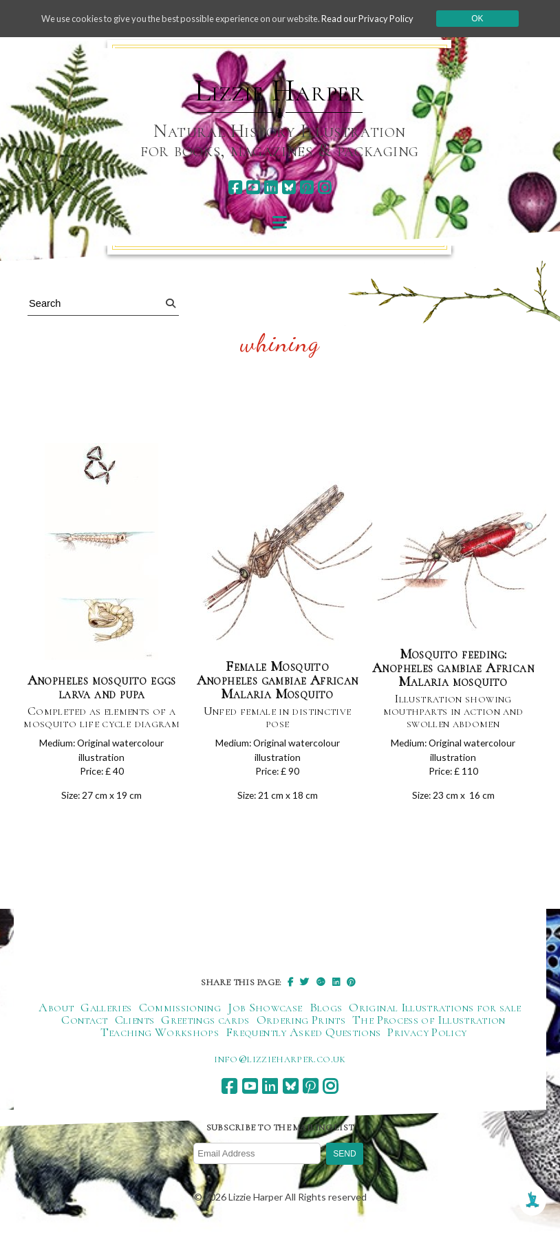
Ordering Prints (301, 1026)
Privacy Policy (426, 1038)
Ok (499, 18)
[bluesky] (288, 187)
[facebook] (234, 187)
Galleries (105, 1014)
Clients (135, 1026)
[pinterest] (306, 187)
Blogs (326, 1014)
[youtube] (252, 187)
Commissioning (180, 1014)
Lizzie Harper (280, 90)
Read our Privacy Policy (385, 18)
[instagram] (324, 187)
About (56, 1014)
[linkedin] (270, 187)
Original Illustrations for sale (435, 1014)
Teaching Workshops (159, 1038)
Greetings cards (205, 1026)
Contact (84, 1026)
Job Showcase (265, 1014)
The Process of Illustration (429, 1026)
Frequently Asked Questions (303, 1038)
